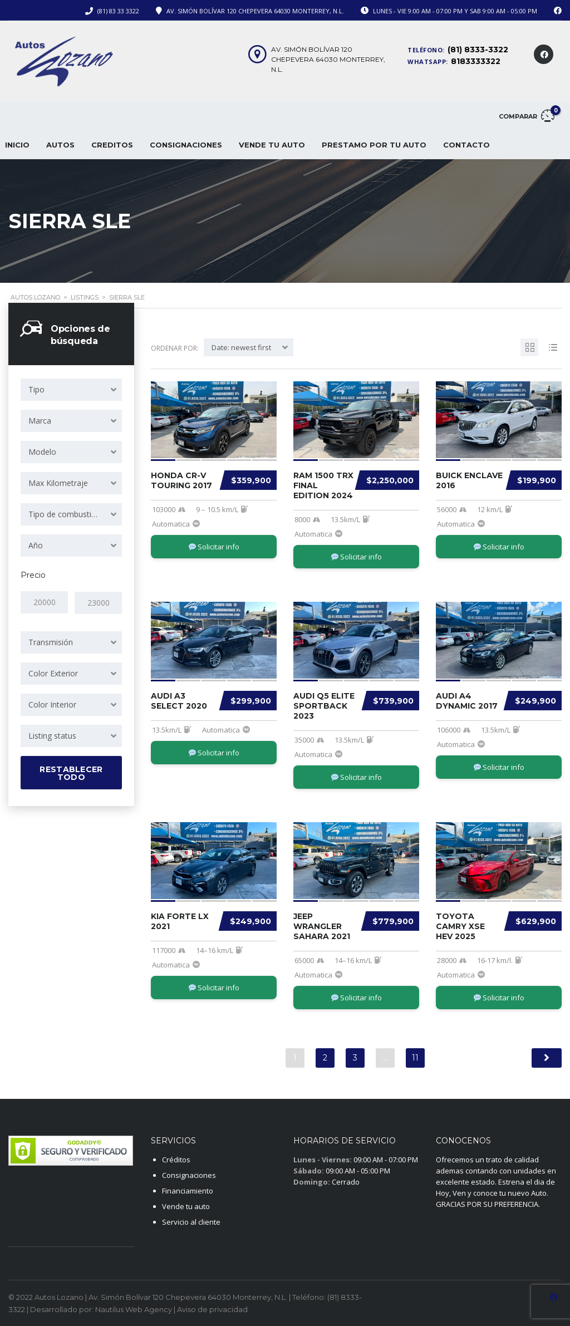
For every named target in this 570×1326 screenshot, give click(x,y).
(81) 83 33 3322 (118, 11)
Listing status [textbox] (52, 735)
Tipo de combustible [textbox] (65, 514)
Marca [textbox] (39, 420)
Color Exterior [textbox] (53, 672)
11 (415, 1058)
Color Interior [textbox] (52, 704)
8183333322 (475, 61)
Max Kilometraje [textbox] (58, 483)
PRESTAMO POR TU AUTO (374, 144)
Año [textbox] (35, 545)
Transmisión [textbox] (50, 641)
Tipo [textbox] (36, 389)
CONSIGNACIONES (186, 144)
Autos (60, 144)
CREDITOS (112, 144)
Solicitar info (214, 547)
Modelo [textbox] (42, 451)
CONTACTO (466, 144)
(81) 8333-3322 (478, 50)
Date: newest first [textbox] (241, 347)
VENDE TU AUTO (272, 144)
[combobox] (71, 390)
